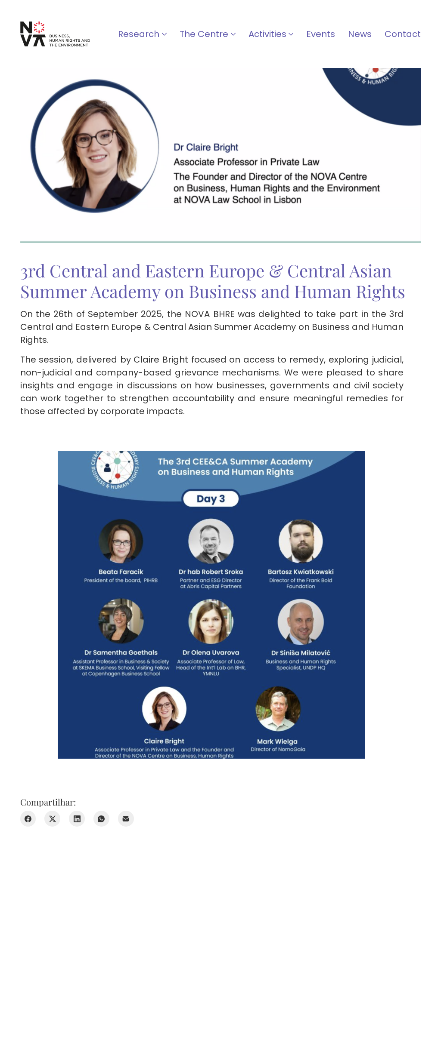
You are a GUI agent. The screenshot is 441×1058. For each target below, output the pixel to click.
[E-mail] (126, 819)
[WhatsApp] (101, 819)
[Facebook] (28, 819)
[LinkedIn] (77, 819)
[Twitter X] (52, 819)
